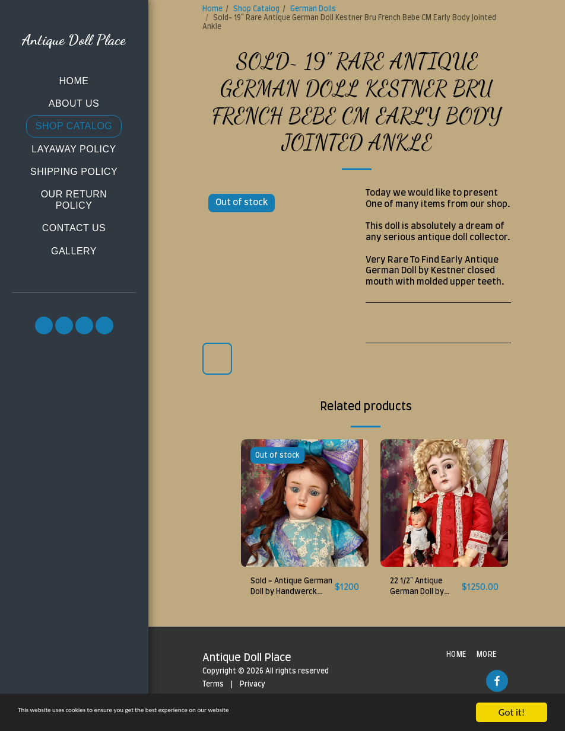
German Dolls (313, 8)
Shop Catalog (256, 8)
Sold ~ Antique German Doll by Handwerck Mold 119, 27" (286, 590)
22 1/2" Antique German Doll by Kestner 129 (422, 590)
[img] (305, 503)
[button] (44, 325)
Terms (213, 688)
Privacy (252, 688)
